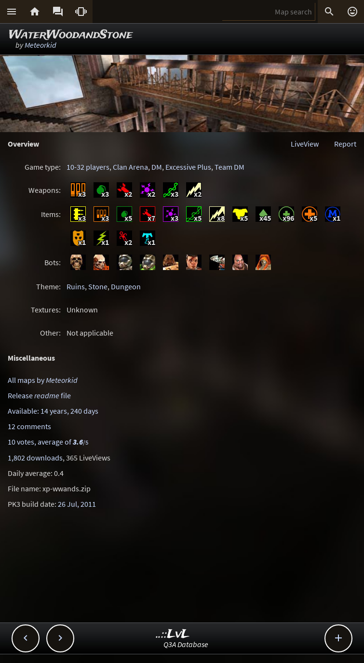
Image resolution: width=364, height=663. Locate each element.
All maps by (43, 380)
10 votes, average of (48, 442)
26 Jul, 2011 (77, 504)
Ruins (76, 286)
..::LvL (173, 634)
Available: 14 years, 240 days (53, 411)
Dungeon (126, 286)
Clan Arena (130, 167)
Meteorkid (40, 45)
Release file (39, 395)
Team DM (229, 167)
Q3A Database (185, 644)
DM (156, 167)
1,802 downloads (35, 457)
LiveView (305, 144)
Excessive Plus (188, 167)
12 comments (29, 426)
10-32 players (88, 167)
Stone (98, 286)
